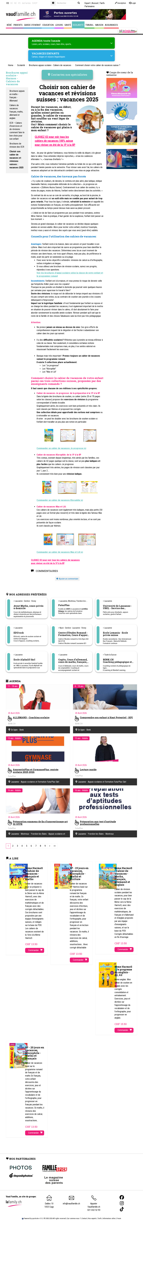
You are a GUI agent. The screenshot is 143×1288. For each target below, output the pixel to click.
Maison (99, 25)
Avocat (95, 3)
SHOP (34, 3)
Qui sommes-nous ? (74, 1216)
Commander (35, 948)
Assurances (111, 25)
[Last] (54, 843)
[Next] (49, 843)
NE (15, 3)
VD (7, 3)
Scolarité (78, 25)
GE (11, 3)
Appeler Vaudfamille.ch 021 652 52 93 (93, 1202)
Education (48, 25)
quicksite (35, 1216)
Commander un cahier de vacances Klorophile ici (60, 498)
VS (19, 3)
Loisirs (59, 25)
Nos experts (92, 1216)
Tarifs (100, 1216)
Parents (17, 25)
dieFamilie (26, 3)
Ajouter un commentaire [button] (67, 576)
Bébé (9, 25)
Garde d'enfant (32, 25)
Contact (84, 1216)
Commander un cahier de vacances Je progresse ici (61, 446)
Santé (68, 25)
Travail (89, 25)
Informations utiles (109, 1216)
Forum (119, 1216)
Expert (87, 3)
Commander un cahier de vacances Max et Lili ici (60, 550)
